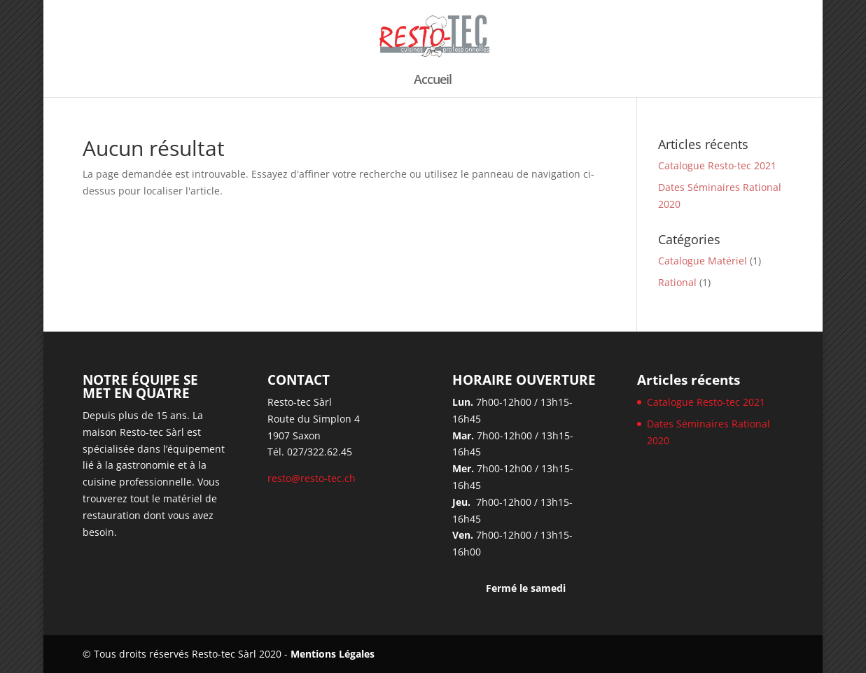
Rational (677, 282)
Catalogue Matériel (702, 260)
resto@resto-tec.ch (311, 478)
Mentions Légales (333, 653)
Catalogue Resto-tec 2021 (717, 165)
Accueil (433, 80)
